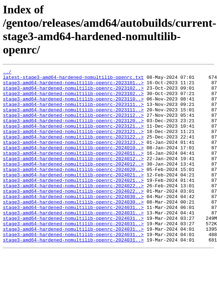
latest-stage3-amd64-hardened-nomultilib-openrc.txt (73, 79)
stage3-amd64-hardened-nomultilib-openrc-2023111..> (73, 111)
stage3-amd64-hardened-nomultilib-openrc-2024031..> (73, 235)
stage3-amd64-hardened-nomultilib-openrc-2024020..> (73, 190)
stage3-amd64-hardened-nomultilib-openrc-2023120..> (73, 131)
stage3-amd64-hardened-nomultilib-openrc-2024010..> (73, 164)
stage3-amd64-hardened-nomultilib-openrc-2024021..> (73, 196)
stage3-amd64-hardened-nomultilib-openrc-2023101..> (73, 85)
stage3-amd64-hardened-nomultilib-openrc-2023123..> (73, 157)
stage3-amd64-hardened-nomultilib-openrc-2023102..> (73, 92)
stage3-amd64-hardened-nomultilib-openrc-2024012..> (73, 177)
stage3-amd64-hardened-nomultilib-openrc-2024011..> (73, 170)
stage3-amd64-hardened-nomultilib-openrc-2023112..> (73, 124)
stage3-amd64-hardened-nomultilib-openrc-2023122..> (73, 151)
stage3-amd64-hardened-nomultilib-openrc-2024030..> (73, 222)
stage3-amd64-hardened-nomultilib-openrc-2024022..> (73, 209)
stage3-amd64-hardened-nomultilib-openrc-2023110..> (73, 105)
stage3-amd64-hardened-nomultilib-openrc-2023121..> (73, 138)
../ (7, 72)
